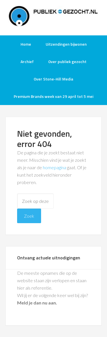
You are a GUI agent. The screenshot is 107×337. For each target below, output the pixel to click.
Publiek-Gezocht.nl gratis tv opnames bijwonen (53, 17)
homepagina (54, 167)
